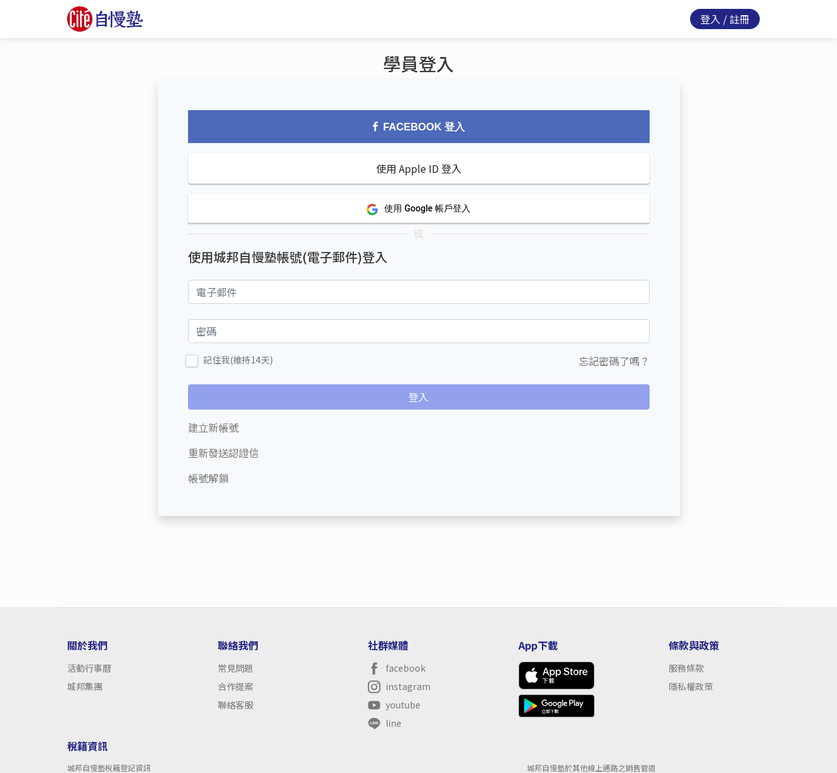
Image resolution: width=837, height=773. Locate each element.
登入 (710, 19)
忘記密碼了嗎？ (614, 360)
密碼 (198, 329)
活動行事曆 (89, 668)
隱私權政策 (691, 686)
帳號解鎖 (208, 478)
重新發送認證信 (223, 452)
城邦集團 (85, 686)
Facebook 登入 (418, 126)
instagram (399, 686)
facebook (396, 668)
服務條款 (686, 668)
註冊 (739, 19)
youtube (394, 705)
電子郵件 (208, 290)
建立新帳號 (213, 427)
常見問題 (235, 668)
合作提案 (235, 686)
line (384, 723)
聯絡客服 (235, 704)
